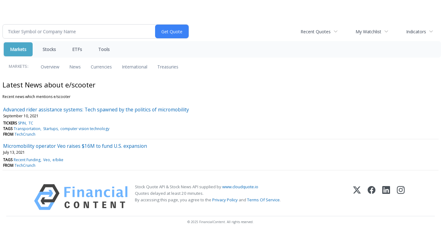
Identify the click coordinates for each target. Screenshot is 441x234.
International (134, 67)
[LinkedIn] (386, 197)
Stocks (49, 49)
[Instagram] (400, 197)
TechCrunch (25, 134)
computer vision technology (84, 128)
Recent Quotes (316, 32)
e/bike (58, 159)
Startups (50, 128)
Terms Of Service (263, 200)
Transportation (27, 128)
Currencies (101, 67)
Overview (50, 67)
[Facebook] (371, 197)
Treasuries (167, 67)
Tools (104, 49)
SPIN (22, 123)
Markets (18, 49)
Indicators (416, 32)
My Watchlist (368, 32)
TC (31, 123)
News (75, 67)
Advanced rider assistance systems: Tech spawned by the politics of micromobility (96, 109)
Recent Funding (27, 159)
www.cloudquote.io (240, 187)
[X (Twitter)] (357, 197)
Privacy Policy (225, 200)
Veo (46, 159)
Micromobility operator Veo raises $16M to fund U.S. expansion (75, 146)
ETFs (77, 49)
